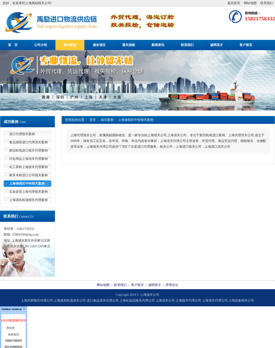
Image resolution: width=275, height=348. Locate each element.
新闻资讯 (157, 45)
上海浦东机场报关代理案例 (28, 200)
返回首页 (233, 3)
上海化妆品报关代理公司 (137, 300)
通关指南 (128, 45)
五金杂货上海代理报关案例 (28, 191)
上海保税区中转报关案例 (26, 183)
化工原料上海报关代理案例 (28, 167)
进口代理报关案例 (22, 134)
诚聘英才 (216, 45)
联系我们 (266, 3)
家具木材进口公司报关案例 (28, 175)
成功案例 (69, 45)
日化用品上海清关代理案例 (28, 158)
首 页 (13, 45)
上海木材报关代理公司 (37, 300)
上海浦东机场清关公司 (70, 300)
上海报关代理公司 (188, 300)
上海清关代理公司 (215, 300)
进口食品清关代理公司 (103, 300)
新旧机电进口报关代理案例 (28, 150)
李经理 (10, 328)
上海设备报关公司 (241, 300)
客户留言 (245, 45)
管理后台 (171, 285)
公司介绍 (40, 45)
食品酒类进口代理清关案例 (28, 142)
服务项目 (99, 45)
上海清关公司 (165, 300)
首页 (92, 120)
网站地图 (250, 3)
